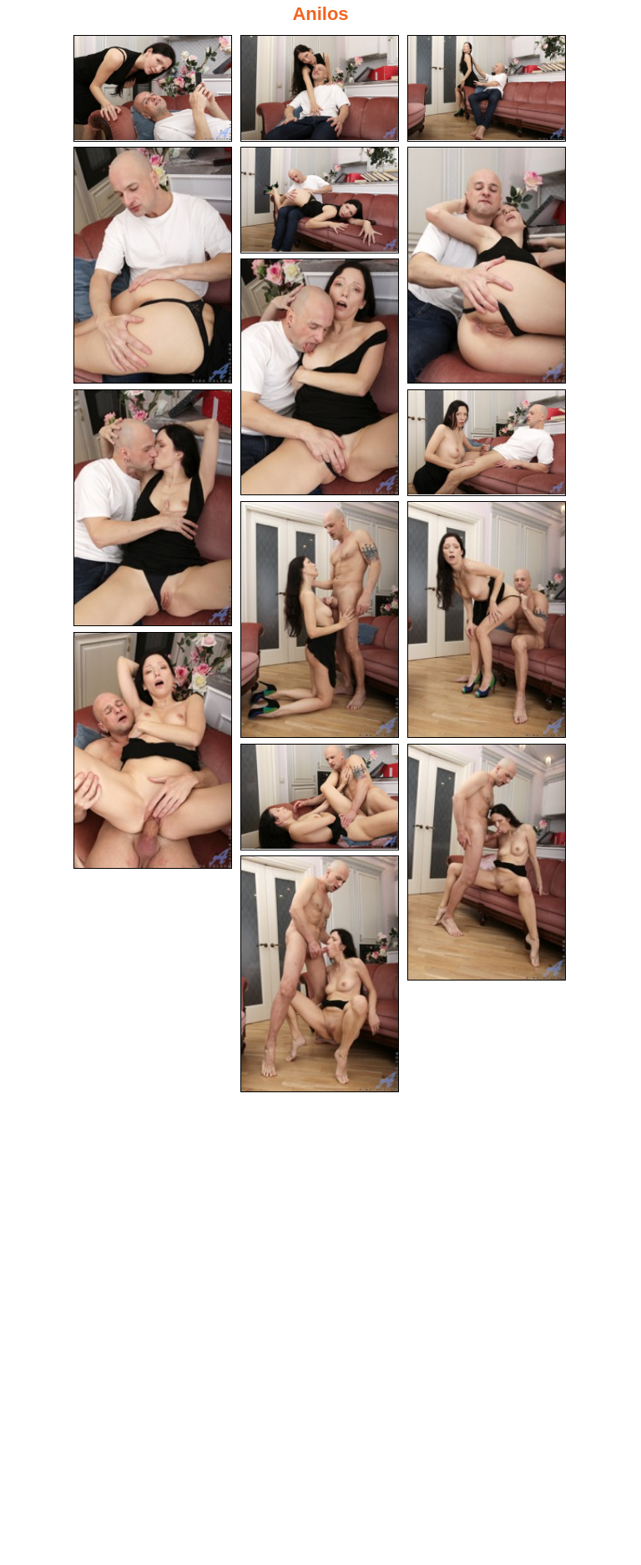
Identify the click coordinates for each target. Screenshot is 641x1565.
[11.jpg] (486, 619)
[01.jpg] (152, 88)
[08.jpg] (152, 507)
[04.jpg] (152, 265)
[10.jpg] (319, 619)
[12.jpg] (152, 750)
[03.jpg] (486, 88)
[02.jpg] (319, 88)
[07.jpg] (319, 376)
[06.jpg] (486, 265)
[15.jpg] (319, 973)
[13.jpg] (319, 797)
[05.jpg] (319, 200)
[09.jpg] (486, 442)
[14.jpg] (486, 862)
